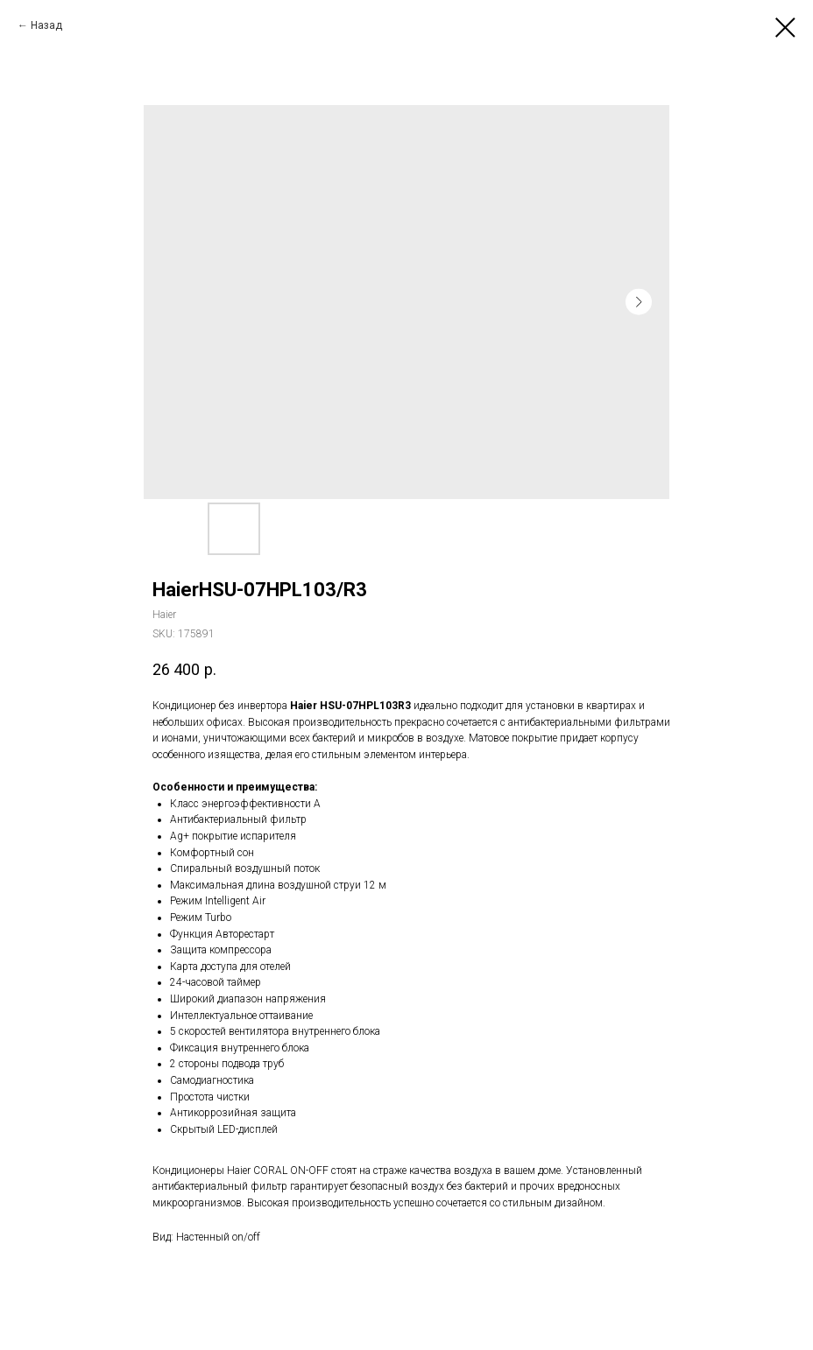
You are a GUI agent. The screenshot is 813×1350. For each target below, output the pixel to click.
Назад (46, 25)
